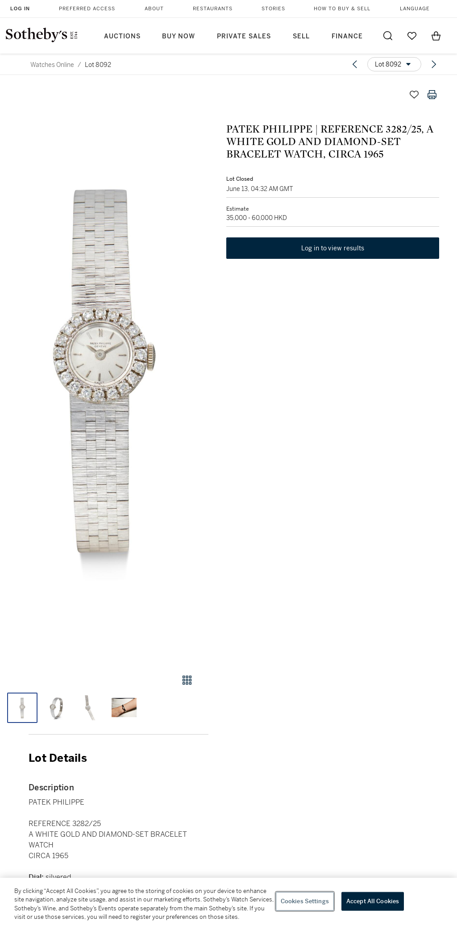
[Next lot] (434, 64)
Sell (301, 36)
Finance (347, 36)
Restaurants (213, 9)
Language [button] (415, 9)
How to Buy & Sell (342, 9)
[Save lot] (414, 94)
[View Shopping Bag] (436, 36)
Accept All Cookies (372, 901)
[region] (228, 902)
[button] (104, 371)
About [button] (154, 9)
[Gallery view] (187, 680)
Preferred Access (87, 9)
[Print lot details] (432, 94)
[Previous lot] (355, 64)
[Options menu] (394, 64)
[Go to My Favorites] (411, 36)
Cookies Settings (305, 901)
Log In (20, 8)
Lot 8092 (98, 65)
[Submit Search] (387, 35)
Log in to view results (333, 248)
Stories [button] (273, 9)
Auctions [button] (122, 36)
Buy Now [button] (178, 36)
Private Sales (244, 36)
